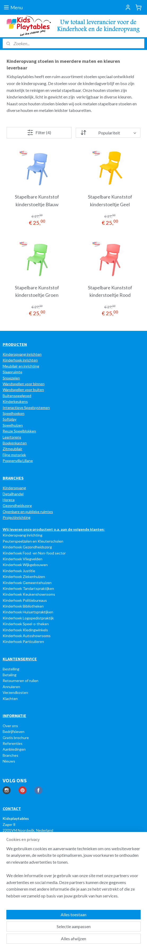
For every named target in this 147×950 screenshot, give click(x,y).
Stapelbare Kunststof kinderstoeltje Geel (110, 200)
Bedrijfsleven (13, 731)
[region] (73, 874)
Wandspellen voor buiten (23, 389)
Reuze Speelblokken (19, 431)
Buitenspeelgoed (17, 395)
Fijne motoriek (14, 455)
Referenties (13, 743)
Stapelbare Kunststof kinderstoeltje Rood (110, 291)
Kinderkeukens (15, 401)
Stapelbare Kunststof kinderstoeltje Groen (37, 291)
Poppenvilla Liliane (18, 460)
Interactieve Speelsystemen (26, 407)
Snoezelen (11, 378)
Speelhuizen (13, 425)
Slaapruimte (12, 372)
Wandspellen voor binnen (23, 384)
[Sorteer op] (108, 132)
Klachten (10, 698)
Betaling (9, 674)
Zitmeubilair (12, 448)
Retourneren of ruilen (20, 680)
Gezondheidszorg (17, 505)
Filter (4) (39, 132)
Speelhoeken (13, 413)
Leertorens (12, 437)
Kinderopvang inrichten (22, 354)
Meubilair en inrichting (21, 366)
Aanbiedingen (14, 749)
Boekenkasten (15, 443)
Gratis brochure (16, 737)
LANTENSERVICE (21, 658)
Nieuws (9, 761)
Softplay (9, 419)
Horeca (9, 499)
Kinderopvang (14, 488)
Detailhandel (13, 494)
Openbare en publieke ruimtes (28, 511)
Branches (10, 755)
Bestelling (11, 669)
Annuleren (11, 686)
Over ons (10, 725)
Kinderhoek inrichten (20, 360)
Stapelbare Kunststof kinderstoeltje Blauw (37, 200)
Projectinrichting (16, 517)
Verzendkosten (15, 692)
